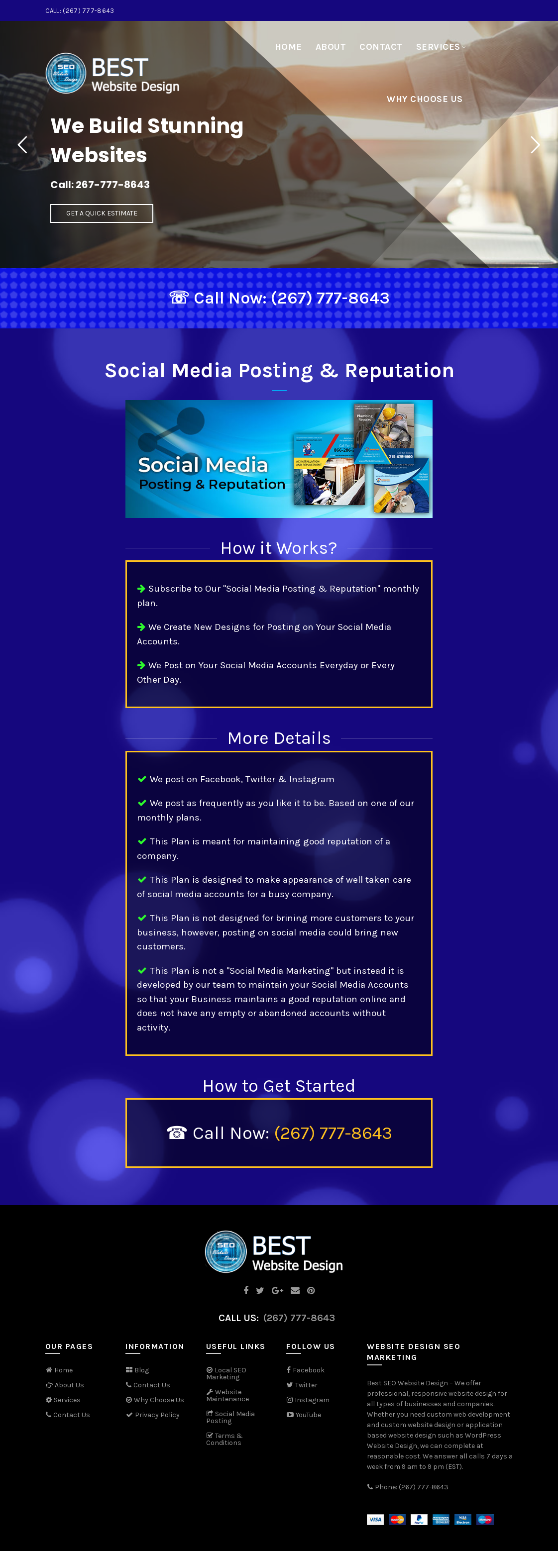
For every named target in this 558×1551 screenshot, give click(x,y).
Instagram (312, 1400)
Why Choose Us (425, 99)
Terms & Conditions (224, 1439)
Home (288, 46)
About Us (69, 1385)
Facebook (309, 1370)
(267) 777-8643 (333, 1133)
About (331, 46)
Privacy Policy (152, 1415)
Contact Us (71, 1415)
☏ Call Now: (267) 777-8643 (279, 298)
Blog (141, 1370)
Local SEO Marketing (226, 1373)
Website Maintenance (227, 1395)
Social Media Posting (230, 1417)
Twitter (306, 1385)
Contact (381, 46)
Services (438, 46)
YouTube (303, 1415)
